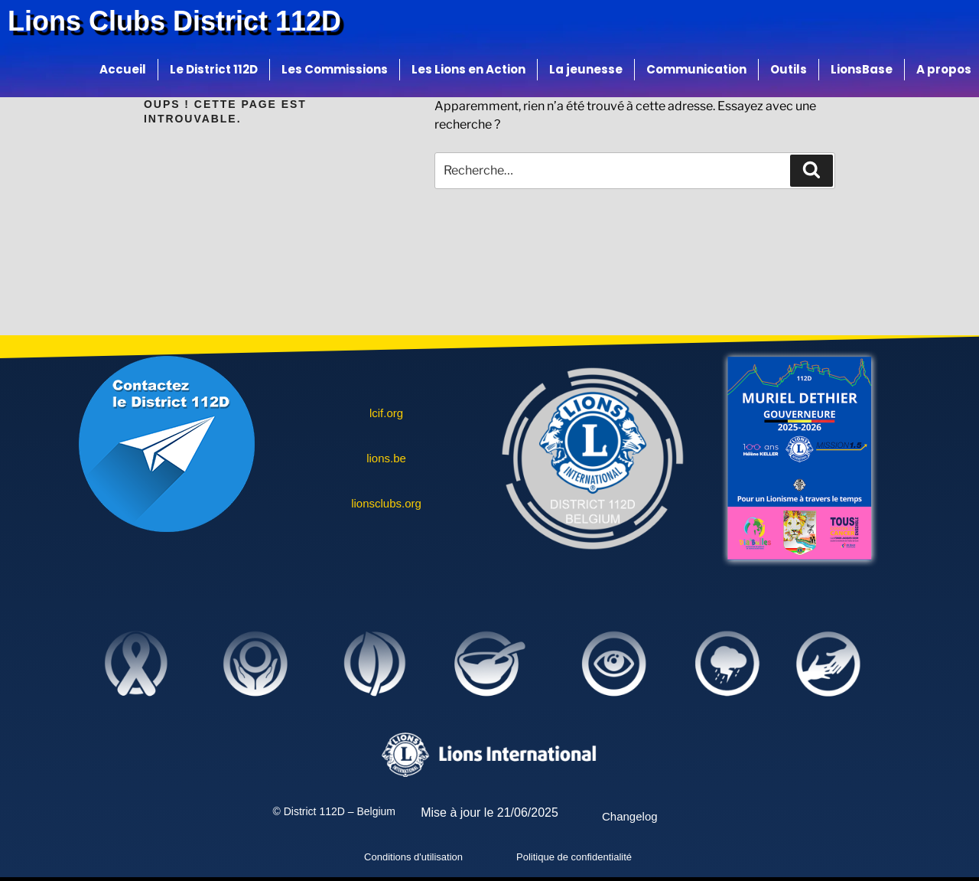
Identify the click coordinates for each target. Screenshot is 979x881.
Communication (696, 69)
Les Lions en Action (468, 69)
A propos (943, 69)
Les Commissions (334, 69)
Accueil (122, 69)
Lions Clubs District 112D (174, 21)
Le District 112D (214, 69)
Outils (788, 69)
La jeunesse (586, 69)
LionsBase (862, 69)
